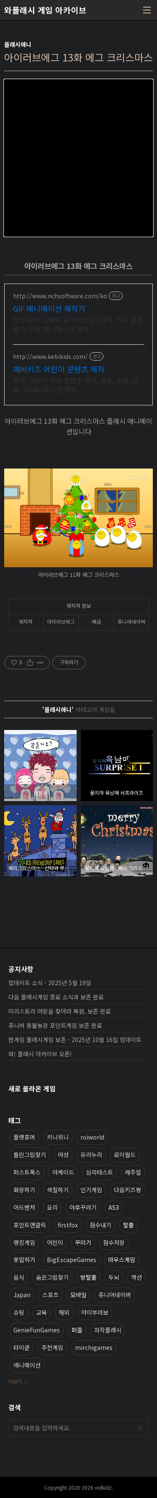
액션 (136, 1277)
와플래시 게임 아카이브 (45, 10)
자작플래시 (107, 1330)
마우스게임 (121, 1259)
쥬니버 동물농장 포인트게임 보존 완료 (55, 1025)
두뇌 (113, 1277)
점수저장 (114, 1242)
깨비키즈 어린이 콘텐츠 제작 (59, 369)
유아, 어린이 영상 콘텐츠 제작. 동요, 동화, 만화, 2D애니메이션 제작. (75, 384)
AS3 (113, 1207)
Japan (22, 1295)
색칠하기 (58, 1190)
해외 (64, 1312)
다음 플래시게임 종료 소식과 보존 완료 (56, 997)
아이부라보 (94, 1312)
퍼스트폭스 (27, 1172)
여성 (63, 1154)
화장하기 (24, 1190)
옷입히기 (24, 1259)
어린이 (55, 1242)
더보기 (15, 1381)
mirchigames (94, 1347)
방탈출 (88, 1277)
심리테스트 (99, 1172)
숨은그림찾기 (52, 1277)
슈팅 (18, 1312)
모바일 (78, 1295)
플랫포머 (24, 1137)
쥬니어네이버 (114, 1295)
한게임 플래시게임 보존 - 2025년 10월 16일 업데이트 (75, 1039)
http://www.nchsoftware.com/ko (60, 296)
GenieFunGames (36, 1330)
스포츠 (50, 1295)
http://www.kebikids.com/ (50, 356)
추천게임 (52, 1347)
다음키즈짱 (127, 1190)
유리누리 (91, 1154)
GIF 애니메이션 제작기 (49, 308)
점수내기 (100, 1225)
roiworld (92, 1137)
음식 (18, 1277)
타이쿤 (21, 1347)
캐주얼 (133, 1172)
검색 (140, 1428)
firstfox (68, 1225)
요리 (52, 1207)
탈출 (128, 1225)
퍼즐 (77, 1330)
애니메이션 (27, 1365)
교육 (41, 1312)
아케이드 (63, 1172)
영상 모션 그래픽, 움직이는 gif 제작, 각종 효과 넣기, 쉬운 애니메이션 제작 (78, 324)
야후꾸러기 (83, 1207)
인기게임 (91, 1190)
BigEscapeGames (71, 1259)
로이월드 (125, 1154)
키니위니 (58, 1137)
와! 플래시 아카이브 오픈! (40, 1054)
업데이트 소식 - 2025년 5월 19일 (49, 982)
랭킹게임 (24, 1242)
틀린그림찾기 (29, 1154)
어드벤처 (24, 1207)
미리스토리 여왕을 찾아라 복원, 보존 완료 (59, 1011)
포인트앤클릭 (29, 1225)
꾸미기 (83, 1242)
